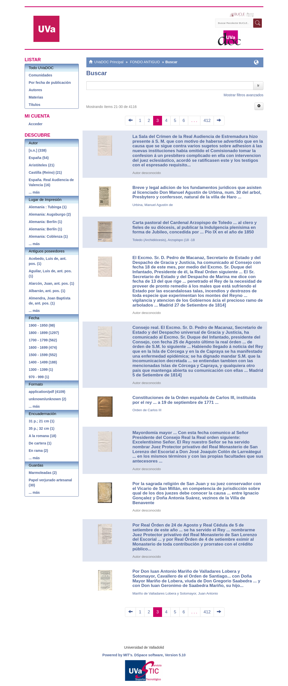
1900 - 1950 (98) (42, 325)
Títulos (34, 105)
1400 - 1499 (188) (43, 362)
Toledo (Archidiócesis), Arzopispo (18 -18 (163, 240)
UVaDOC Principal (108, 62)
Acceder (35, 124)
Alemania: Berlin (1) (45, 222)
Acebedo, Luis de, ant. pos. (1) (48, 261)
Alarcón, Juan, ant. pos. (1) (51, 283)
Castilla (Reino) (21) (45, 172)
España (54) (39, 158)
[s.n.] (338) (37, 150)
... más (34, 192)
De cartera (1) (40, 443)
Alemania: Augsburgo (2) (50, 214)
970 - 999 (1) (39, 377)
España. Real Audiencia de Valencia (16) (51, 182)
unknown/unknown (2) (47, 399)
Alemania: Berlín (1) (45, 229)
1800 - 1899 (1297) (44, 333)
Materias (36, 97)
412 (207, 120)
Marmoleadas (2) (43, 473)
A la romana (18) (42, 436)
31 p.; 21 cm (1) (41, 421)
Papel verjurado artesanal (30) (50, 482)
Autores (35, 90)
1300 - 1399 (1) (41, 370)
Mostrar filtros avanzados (243, 95)
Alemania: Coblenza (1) (48, 236)
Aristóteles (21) (41, 165)
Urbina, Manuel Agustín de (152, 205)
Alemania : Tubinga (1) (48, 207)
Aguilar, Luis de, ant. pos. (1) (50, 273)
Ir (258, 85)
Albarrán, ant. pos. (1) (47, 291)
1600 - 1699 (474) (43, 347)
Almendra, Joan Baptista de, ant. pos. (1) (49, 300)
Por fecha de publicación (50, 83)
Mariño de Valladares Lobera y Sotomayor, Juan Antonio (175, 593)
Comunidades (40, 75)
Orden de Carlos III (146, 410)
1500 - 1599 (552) (43, 355)
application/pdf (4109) (47, 392)
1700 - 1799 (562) (43, 340)
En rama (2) (38, 451)
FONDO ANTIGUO (145, 62)
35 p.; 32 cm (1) (41, 428)
